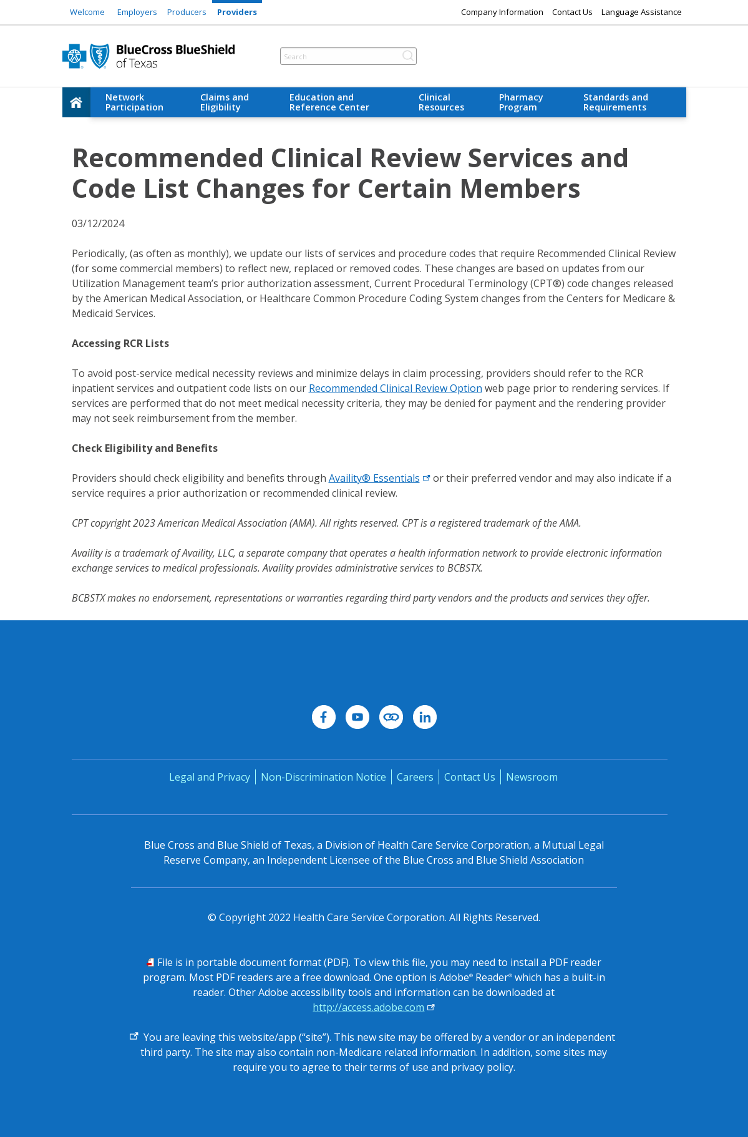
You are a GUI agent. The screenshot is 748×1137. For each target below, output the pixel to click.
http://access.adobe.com (368, 1007)
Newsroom (532, 777)
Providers (237, 11)
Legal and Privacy (209, 777)
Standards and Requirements (615, 102)
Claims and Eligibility (224, 102)
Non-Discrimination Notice (323, 777)
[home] (76, 102)
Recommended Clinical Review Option (395, 388)
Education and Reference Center (329, 102)
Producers (186, 11)
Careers (415, 777)
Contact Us (572, 11)
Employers (137, 11)
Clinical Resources (441, 102)
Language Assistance (641, 11)
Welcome (87, 11)
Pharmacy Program (521, 102)
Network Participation (134, 102)
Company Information (502, 11)
